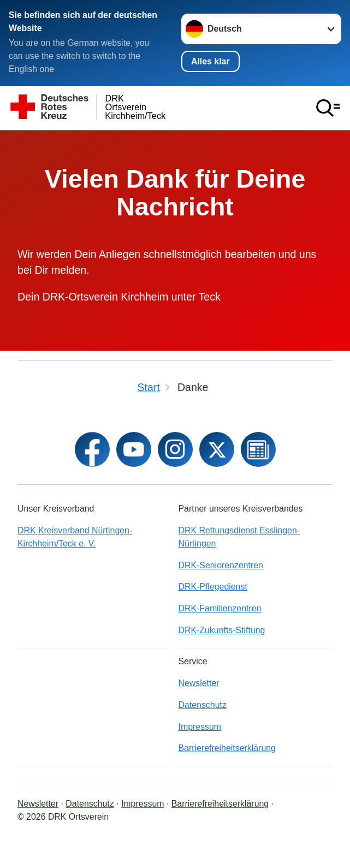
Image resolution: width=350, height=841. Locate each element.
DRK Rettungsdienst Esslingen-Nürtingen (239, 537)
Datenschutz (203, 705)
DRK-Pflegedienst (213, 586)
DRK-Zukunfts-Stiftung (222, 630)
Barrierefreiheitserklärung (227, 748)
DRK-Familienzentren (220, 608)
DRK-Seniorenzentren (221, 565)
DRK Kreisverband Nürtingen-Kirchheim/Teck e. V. (74, 537)
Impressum (200, 726)
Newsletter (199, 683)
